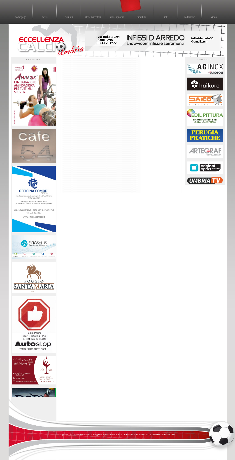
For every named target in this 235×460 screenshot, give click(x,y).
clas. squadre (117, 17)
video (214, 17)
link (165, 17)
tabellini (141, 17)
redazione (189, 17)
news (45, 17)
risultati (69, 17)
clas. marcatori (93, 17)
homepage (20, 17)
